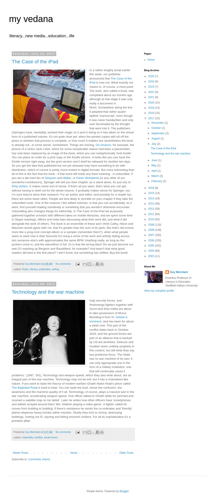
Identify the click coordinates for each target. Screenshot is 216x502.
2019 (151, 107)
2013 (151, 203)
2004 (151, 250)
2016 (151, 187)
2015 (151, 193)
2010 (151, 219)
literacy (34, 269)
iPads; (25, 269)
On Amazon (103, 145)
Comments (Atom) (39, 459)
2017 (151, 118)
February (157, 181)
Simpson (50, 178)
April (154, 170)
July (154, 143)
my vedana (31, 19)
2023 (151, 86)
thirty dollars (20, 186)
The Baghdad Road (25, 387)
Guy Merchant (179, 272)
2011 (151, 214)
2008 (151, 229)
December (158, 122)
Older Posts (126, 452)
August (156, 138)
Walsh (67, 178)
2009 (151, 224)
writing (55, 269)
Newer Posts (20, 452)
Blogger (124, 491)
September (158, 133)
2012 (151, 208)
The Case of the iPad (35, 61)
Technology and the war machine (48, 292)
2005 (151, 245)
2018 (151, 112)
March (155, 176)
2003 (151, 256)
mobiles (38, 437)
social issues (51, 437)
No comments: (64, 263)
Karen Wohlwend (87, 178)
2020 (151, 102)
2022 (151, 92)
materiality (27, 437)
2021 (151, 97)
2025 (151, 76)
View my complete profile (159, 290)
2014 (151, 198)
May (154, 165)
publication (45, 269)
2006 (151, 240)
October (156, 128)
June (154, 160)
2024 (151, 81)
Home (73, 452)
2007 (151, 235)
